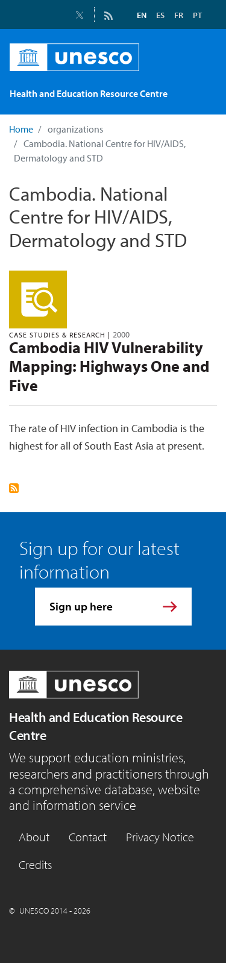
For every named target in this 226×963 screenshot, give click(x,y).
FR (178, 15)
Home (21, 129)
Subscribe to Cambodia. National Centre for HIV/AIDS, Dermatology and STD (14, 488)
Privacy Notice (160, 836)
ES (160, 15)
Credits (35, 864)
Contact (88, 836)
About (34, 836)
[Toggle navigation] (200, 96)
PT (197, 15)
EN (141, 15)
